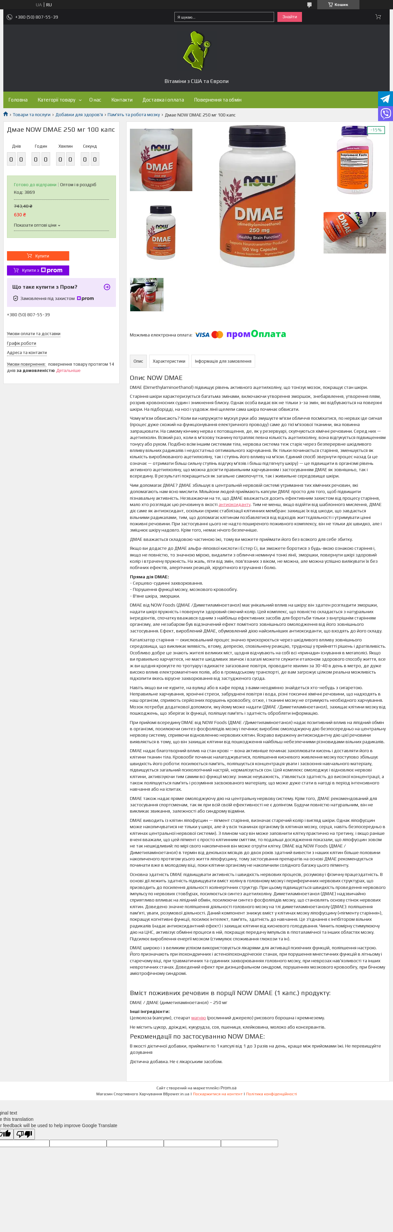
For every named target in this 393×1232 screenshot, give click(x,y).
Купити (42, 256)
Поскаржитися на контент (218, 1094)
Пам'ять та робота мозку (134, 114)
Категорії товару (56, 100)
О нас (95, 100)
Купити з (42, 270)
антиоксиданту (234, 504)
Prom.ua (229, 1087)
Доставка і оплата (163, 100)
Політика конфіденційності (271, 1094)
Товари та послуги (31, 114)
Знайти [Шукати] (289, 16)
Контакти (122, 100)
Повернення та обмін (218, 100)
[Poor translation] (24, 1134)
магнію (198, 1017)
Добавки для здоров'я (79, 114)
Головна (18, 100)
